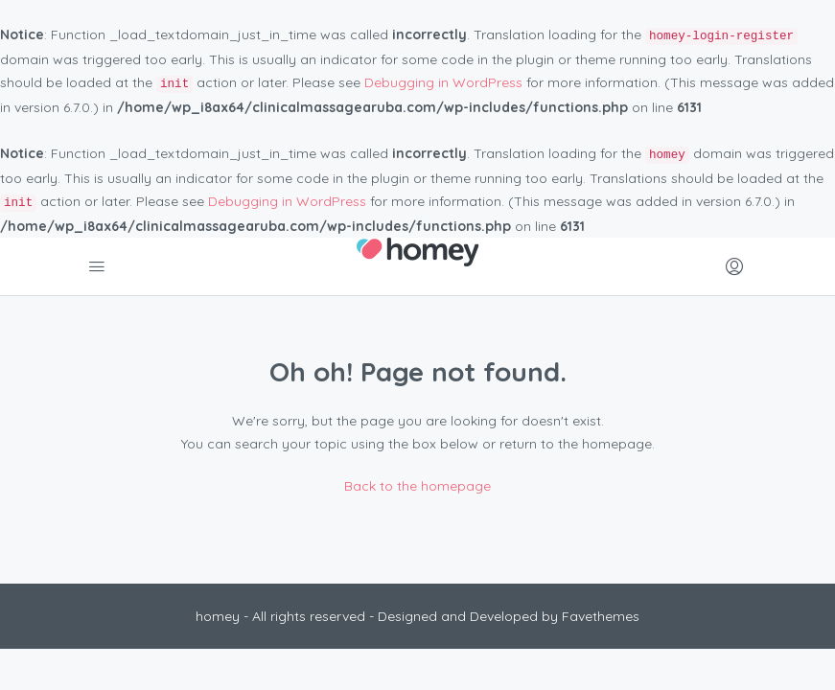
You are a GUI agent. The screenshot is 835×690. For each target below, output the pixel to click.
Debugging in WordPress (443, 82)
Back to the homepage (417, 485)
